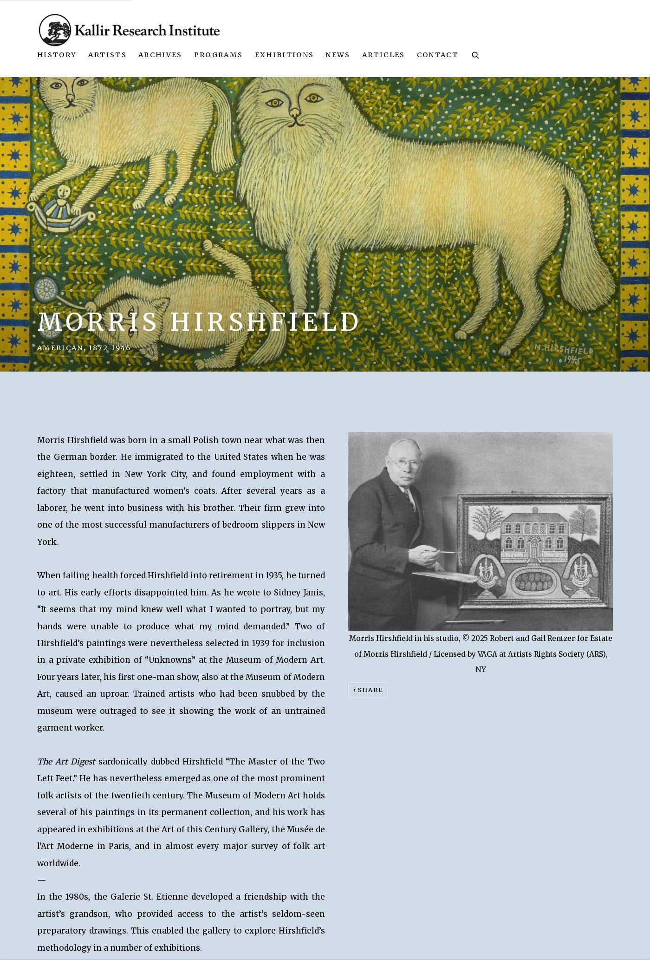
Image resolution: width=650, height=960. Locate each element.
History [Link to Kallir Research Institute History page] (57, 55)
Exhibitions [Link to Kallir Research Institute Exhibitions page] (284, 55)
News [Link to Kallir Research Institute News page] (337, 55)
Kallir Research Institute (130, 29)
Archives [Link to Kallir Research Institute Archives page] (160, 55)
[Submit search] (476, 54)
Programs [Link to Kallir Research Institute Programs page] (218, 55)
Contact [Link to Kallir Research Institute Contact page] (437, 55)
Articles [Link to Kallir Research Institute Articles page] (383, 55)
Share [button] (371, 690)
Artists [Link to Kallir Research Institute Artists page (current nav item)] (107, 55)
